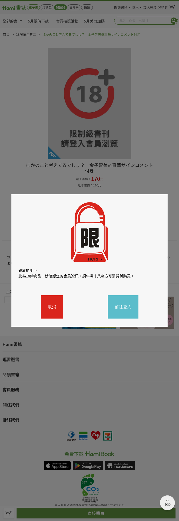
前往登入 (123, 307)
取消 (52, 307)
